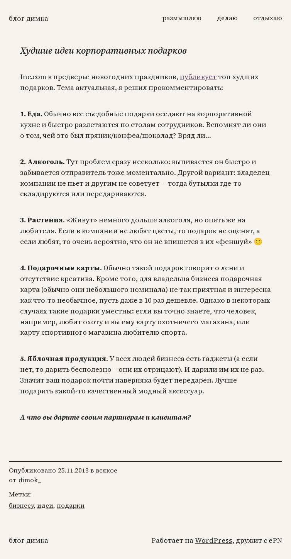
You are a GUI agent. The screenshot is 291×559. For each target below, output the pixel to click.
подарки (71, 505)
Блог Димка (28, 18)
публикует (198, 76)
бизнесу (21, 505)
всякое (106, 470)
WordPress (213, 540)
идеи (45, 505)
